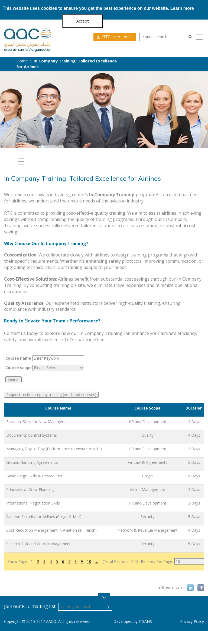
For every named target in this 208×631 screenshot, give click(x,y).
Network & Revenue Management (148, 530)
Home (22, 61)
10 (89, 561)
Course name (18, 358)
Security (147, 516)
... (96, 561)
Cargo (147, 475)
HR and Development (147, 421)
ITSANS (145, 621)
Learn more (182, 8)
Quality (147, 435)
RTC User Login (117, 36)
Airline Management (147, 489)
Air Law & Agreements (147, 462)
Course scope (18, 367)
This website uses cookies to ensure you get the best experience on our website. (98, 8)
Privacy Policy (192, 621)
